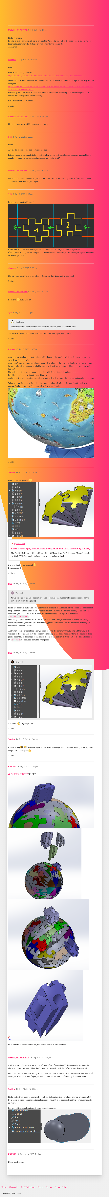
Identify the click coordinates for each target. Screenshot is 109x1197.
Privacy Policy (61, 1187)
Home (4, 1187)
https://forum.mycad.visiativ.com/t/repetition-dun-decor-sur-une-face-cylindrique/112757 (46, 75)
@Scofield (16, 640)
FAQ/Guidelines (28, 1187)
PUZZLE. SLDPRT (19, 774)
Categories (13, 1187)
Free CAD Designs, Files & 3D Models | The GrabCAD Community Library (50, 548)
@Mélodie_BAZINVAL (18, 617)
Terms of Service (45, 1187)
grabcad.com (19, 543)
